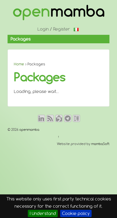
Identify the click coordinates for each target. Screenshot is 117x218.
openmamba (28, 129)
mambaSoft (100, 144)
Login (43, 29)
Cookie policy (76, 213)
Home (19, 64)
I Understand (43, 213)
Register (61, 29)
